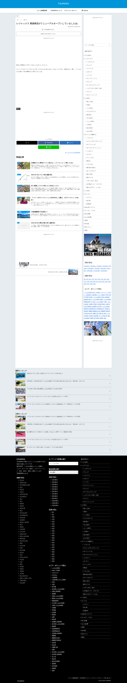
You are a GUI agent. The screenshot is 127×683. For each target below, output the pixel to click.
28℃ (91, 284)
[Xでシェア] (27, 143)
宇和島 (95, 304)
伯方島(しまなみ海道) (94, 297)
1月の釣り (87, 266)
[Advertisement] (48, 50)
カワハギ (22, 508)
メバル (22, 573)
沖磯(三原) (95, 313)
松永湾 (90, 313)
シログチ (22, 529)
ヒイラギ (22, 550)
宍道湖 (99, 304)
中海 (106, 295)
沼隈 (100, 313)
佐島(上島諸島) (105, 297)
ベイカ (22, 559)
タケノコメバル (24, 536)
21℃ (97, 281)
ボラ (21, 564)
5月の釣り (55, 489)
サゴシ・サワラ (24, 522)
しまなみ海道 (88, 292)
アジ (21, 487)
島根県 (86, 308)
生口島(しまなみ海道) (58, 652)
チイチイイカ (24, 540)
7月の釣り (97, 268)
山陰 (107, 304)
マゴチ (22, 566)
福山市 (105, 316)
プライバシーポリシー (97, 678)
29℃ (94, 284)
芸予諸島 (96, 318)
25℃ (109, 281)
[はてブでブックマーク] (70, 143)
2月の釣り (93, 266)
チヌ (21, 543)
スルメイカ (23, 533)
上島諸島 (88, 295)
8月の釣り (104, 268)
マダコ (22, 571)
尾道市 (103, 304)
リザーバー (103, 292)
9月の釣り (55, 498)
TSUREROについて (22, 473)
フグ (21, 554)
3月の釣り (99, 266)
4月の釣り (106, 266)
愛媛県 (91, 311)
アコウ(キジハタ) (25, 485)
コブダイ (22, 519)
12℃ (96, 279)
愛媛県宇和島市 (105, 311)
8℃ (85, 279)
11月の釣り (97, 270)
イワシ (22, 491)
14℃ (102, 279)
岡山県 (54, 619)
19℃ (91, 281)
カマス (22, 505)
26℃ (85, 284)
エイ (21, 499)
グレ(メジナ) (23, 512)
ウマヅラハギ (24, 494)
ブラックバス (24, 557)
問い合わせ (107, 678)
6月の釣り (91, 268)
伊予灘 (86, 297)
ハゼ (21, 547)
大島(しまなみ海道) (57, 605)
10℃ (90, 279)
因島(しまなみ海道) (105, 299)
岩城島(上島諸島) (92, 306)
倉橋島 (86, 299)
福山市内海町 (56, 661)
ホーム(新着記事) (73, 678)
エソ (21, 501)
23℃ (103, 281)
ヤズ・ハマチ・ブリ (26, 578)
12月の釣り (104, 270)
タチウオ (22, 538)
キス (21, 510)
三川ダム (54, 575)
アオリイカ (23, 482)
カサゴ (22, 503)
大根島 (91, 304)
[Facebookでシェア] (48, 143)
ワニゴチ (22, 582)
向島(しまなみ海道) (93, 299)
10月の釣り (90, 270)
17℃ (85, 281)
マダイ (22, 568)
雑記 (18, 108)
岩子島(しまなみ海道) (103, 306)
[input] (97, 45)
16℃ (108, 279)
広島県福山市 (100, 308)
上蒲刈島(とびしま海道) (98, 295)
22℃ (100, 281)
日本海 (86, 313)
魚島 (105, 318)
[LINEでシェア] (48, 147)
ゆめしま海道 (96, 292)
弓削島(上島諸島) (57, 633)
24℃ (106, 281)
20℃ (94, 281)
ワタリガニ (23, 580)
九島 (109, 295)
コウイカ (22, 517)
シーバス (22, 531)
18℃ (88, 281)
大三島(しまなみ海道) (97, 302)
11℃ (93, 279)
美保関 (91, 318)
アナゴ (22, 489)
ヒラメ (22, 552)
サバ (21, 524)
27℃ (88, 284)
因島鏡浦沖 (87, 302)
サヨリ (22, 526)
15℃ (105, 279)
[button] (109, 45)
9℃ (87, 279)
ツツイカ (22, 545)
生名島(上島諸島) (94, 316)
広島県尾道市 (92, 308)
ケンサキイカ (24, 515)
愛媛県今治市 (97, 311)
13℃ (99, 279)
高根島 (101, 318)
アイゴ (22, 480)
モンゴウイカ (24, 575)
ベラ (21, 561)
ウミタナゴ (23, 496)
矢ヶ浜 (101, 316)
